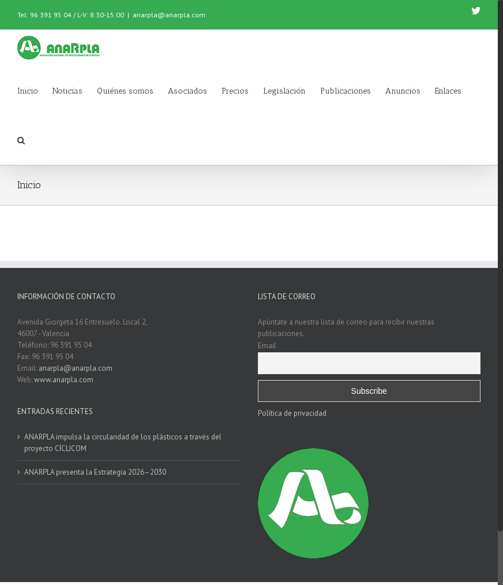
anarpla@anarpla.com (169, 14)
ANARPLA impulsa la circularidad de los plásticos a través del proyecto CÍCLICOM (123, 442)
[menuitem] (34, 90)
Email (267, 345)
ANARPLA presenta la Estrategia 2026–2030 (95, 472)
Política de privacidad (292, 413)
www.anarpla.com (63, 380)
